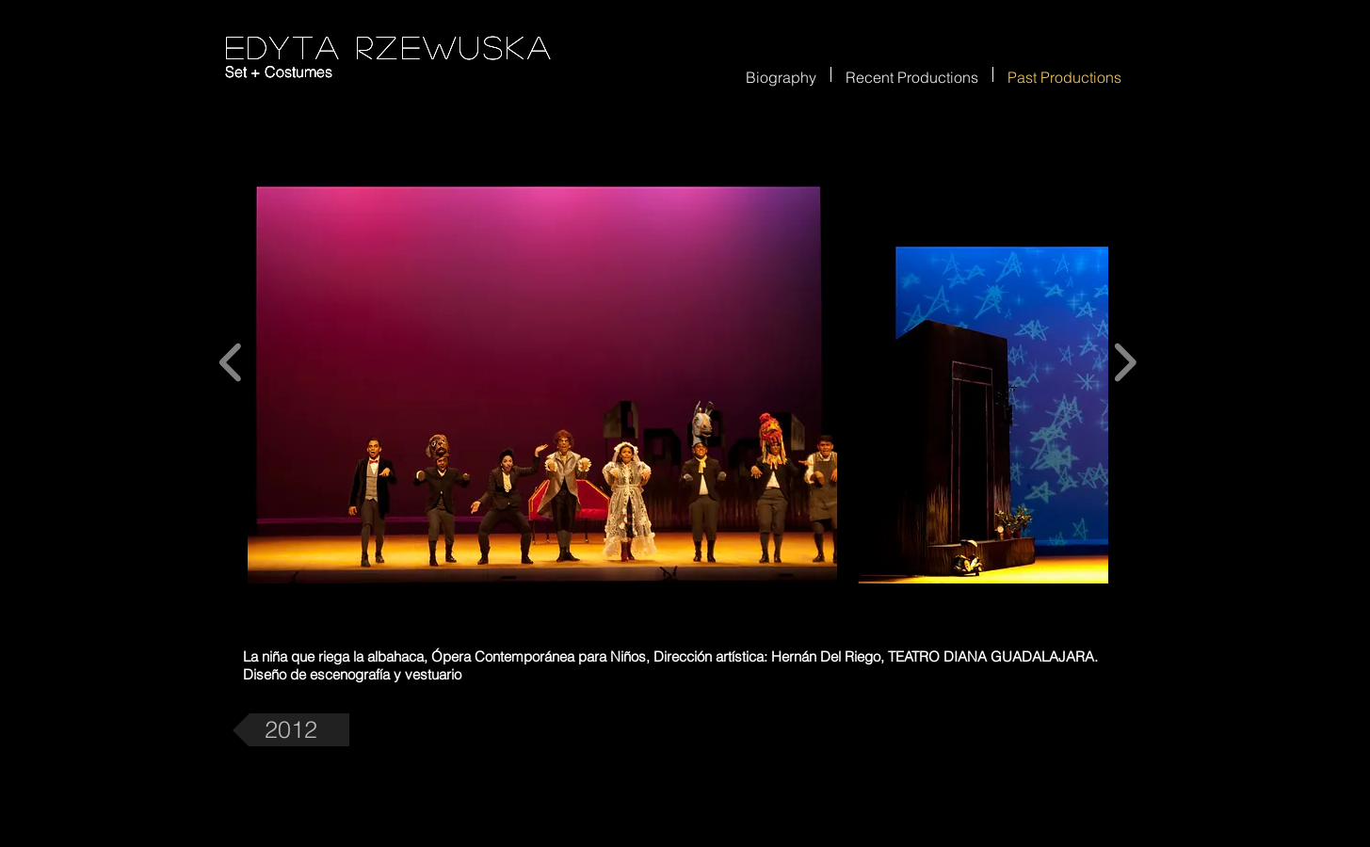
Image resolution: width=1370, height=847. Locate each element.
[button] (543, 362)
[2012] (291, 729)
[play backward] (231, 362)
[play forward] (1125, 362)
